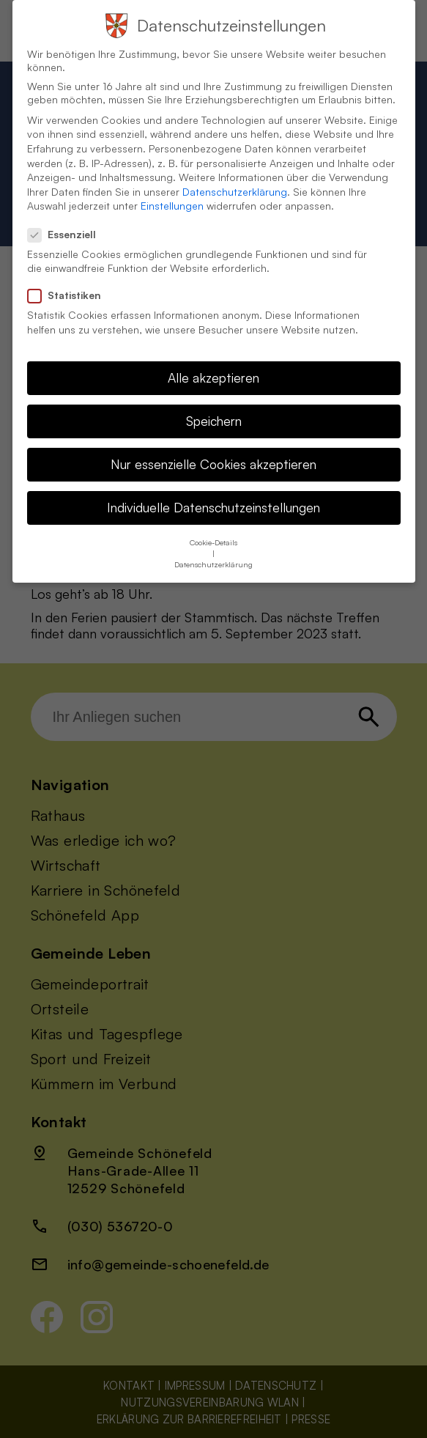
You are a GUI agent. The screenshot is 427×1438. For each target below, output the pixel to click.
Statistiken (70, 278)
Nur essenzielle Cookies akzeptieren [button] (213, 447)
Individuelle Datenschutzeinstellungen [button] (213, 490)
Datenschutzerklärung (234, 175)
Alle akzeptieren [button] (213, 361)
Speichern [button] (214, 404)
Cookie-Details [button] (213, 525)
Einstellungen (172, 188)
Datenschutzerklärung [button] (213, 547)
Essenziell (67, 217)
